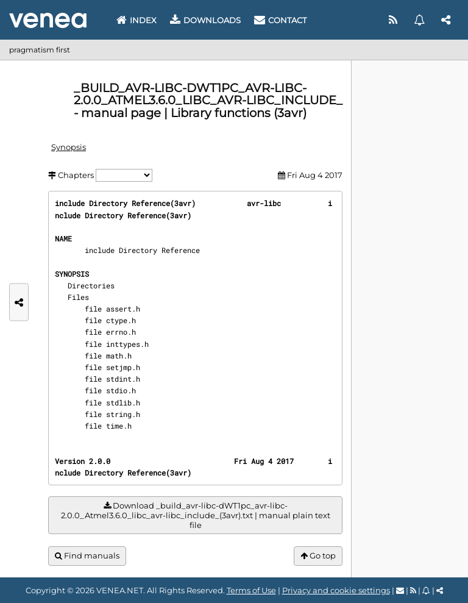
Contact (280, 20)
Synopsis (68, 147)
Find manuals (87, 556)
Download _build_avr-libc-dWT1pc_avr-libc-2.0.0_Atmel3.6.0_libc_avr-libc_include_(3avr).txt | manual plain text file (195, 515)
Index (136, 20)
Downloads (205, 20)
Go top (318, 556)
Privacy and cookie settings (336, 590)
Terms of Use (251, 590)
